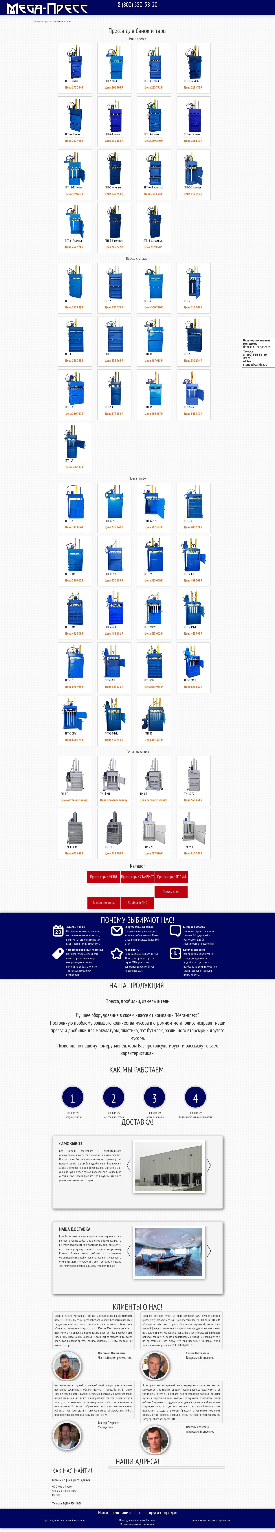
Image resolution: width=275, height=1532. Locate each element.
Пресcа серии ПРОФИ (171, 876)
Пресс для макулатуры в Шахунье (137, 1520)
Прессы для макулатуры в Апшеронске (64, 1520)
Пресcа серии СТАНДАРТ (137, 876)
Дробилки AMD (137, 902)
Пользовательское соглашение (137, 1524)
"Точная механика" (103, 902)
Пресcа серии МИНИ (103, 876)
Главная (37, 21)
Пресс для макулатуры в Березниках (210, 1520)
